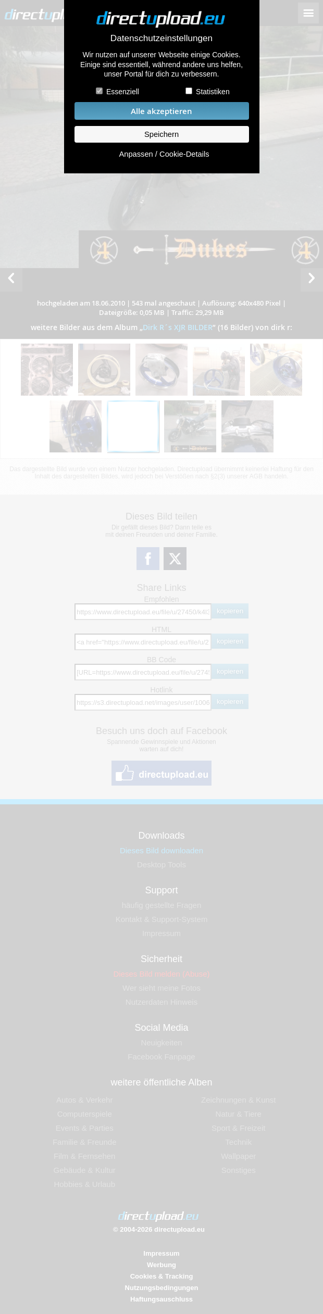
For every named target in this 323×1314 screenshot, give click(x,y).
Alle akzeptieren (161, 111)
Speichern (161, 134)
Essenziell (122, 91)
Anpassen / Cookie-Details (164, 154)
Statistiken (213, 91)
